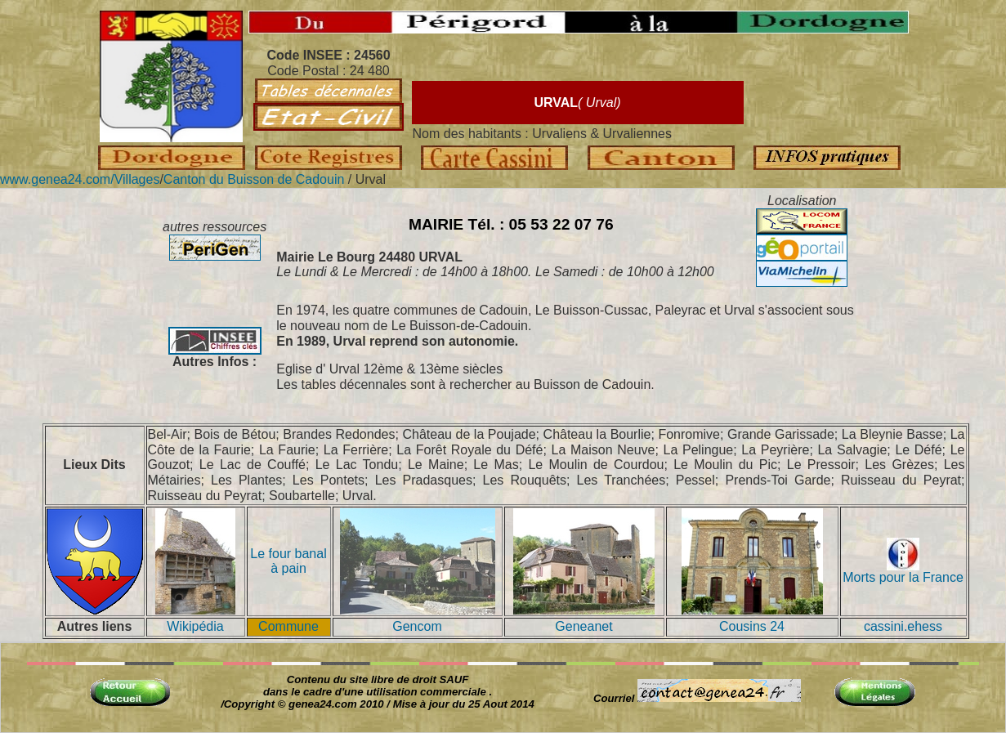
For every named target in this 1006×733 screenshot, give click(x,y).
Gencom (416, 626)
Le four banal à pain (288, 561)
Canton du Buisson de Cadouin (255, 179)
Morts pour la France (903, 571)
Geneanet (583, 626)
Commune (288, 626)
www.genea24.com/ (57, 179)
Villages (137, 179)
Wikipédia (195, 626)
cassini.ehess (903, 626)
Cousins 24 (752, 626)
